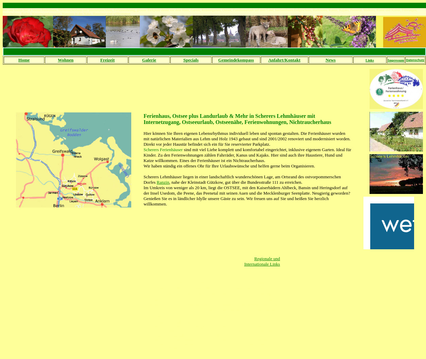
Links (369, 60)
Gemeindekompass (236, 59)
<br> (388, 223)
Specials (191, 59)
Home (24, 59)
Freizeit (107, 59)
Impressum (396, 60)
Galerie (149, 59)
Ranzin (163, 182)
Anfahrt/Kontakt (284, 59)
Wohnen (65, 59)
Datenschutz (415, 60)
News (331, 59)
